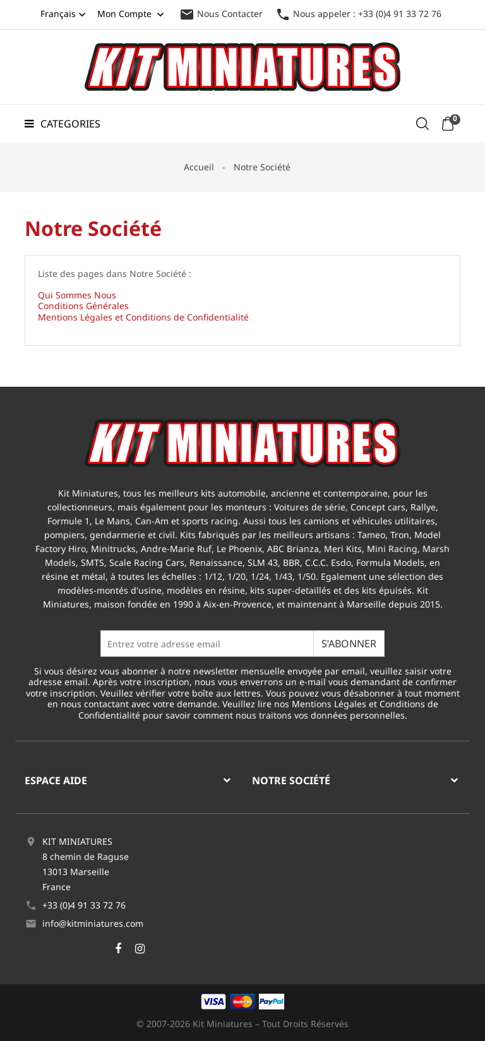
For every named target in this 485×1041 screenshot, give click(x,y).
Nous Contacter (221, 14)
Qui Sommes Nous (77, 295)
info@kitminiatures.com (92, 923)
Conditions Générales (83, 306)
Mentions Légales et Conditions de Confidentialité (143, 317)
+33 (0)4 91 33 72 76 (84, 905)
